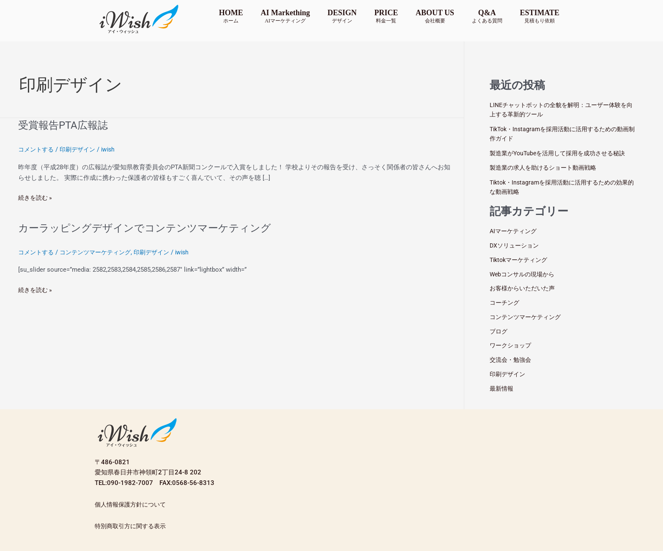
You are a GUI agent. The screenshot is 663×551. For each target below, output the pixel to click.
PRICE (386, 16)
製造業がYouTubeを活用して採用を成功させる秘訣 (562, 153)
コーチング (505, 302)
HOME (231, 16)
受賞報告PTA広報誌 (66, 124)
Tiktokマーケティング (521, 260)
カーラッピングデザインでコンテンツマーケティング (154, 227)
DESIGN (342, 16)
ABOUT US (435, 16)
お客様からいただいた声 (524, 288)
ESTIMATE (539, 16)
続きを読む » (36, 197)
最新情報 (502, 388)
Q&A (487, 16)
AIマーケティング (515, 231)
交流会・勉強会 (512, 360)
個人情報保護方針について (133, 504)
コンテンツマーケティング (100, 252)
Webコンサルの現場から (524, 274)
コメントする (37, 149)
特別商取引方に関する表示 (133, 526)
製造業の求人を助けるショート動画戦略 (547, 167)
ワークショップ (512, 345)
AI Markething (285, 16)
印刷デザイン (81, 149)
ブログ (499, 331)
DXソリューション (516, 245)
